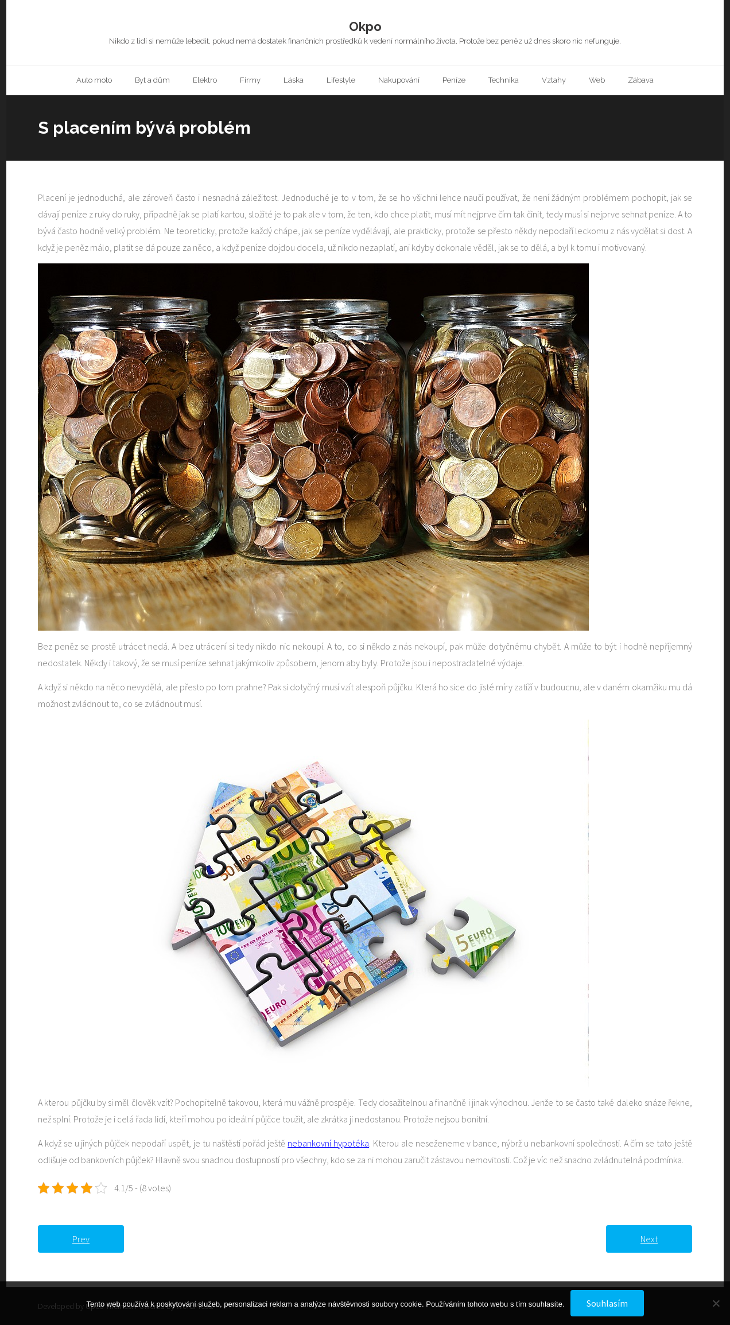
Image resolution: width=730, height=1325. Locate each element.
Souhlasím (607, 1303)
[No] (715, 1303)
